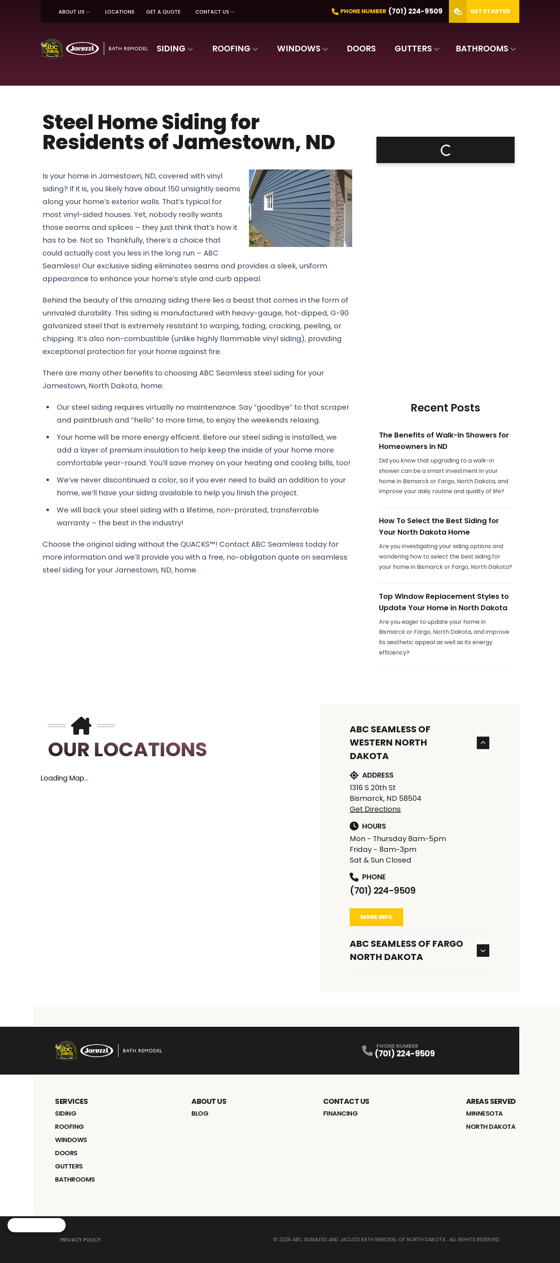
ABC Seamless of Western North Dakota (419, 742)
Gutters (413, 48)
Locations (119, 11)
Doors (361, 48)
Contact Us (212, 11)
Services (71, 1101)
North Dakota (491, 1126)
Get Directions (375, 809)
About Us (71, 11)
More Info (376, 917)
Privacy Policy (80, 1239)
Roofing (231, 48)
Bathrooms (482, 48)
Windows (298, 48)
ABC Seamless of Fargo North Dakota (419, 951)
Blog (199, 1113)
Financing (340, 1113)
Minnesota (484, 1113)
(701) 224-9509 (382, 890)
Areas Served (491, 1101)
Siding (171, 48)
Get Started (479, 11)
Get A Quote (163, 11)
